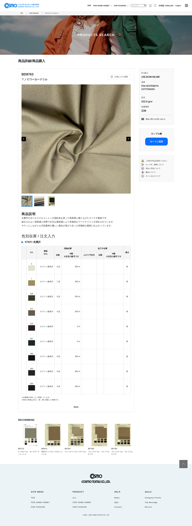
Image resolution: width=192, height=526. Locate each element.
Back (76, 407)
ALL (74, 498)
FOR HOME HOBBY (101, 6)
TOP (89, 5)
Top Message (151, 502)
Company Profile (153, 498)
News (117, 498)
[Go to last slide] (24, 139)
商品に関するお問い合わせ (155, 119)
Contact (118, 507)
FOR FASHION (120, 6)
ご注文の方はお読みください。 (157, 161)
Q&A (116, 502)
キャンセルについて (153, 176)
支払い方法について (153, 168)
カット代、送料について (155, 165)
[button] (27, 201)
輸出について (151, 172)
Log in (178, 5)
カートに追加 (156, 141)
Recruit (148, 507)
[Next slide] (128, 139)
